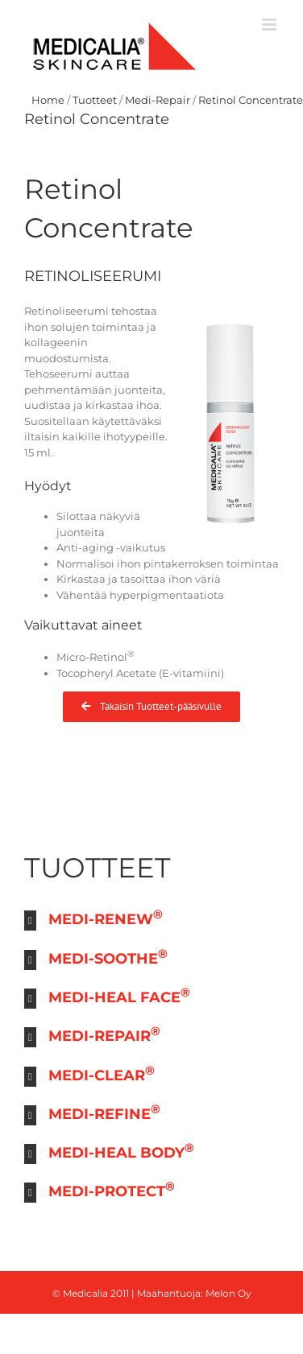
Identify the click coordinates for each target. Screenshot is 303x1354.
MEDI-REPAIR (104, 1034)
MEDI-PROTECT (111, 1189)
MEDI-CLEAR (101, 1073)
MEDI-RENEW (105, 917)
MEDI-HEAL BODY (121, 1151)
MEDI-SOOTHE (108, 957)
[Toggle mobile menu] (270, 24)
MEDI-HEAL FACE (119, 995)
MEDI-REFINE (104, 1112)
